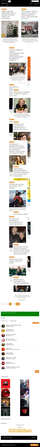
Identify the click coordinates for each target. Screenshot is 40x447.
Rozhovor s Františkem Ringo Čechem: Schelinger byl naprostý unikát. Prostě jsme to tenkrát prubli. (29, 150)
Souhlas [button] (34, 444)
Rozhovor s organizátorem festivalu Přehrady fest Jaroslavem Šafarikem (10, 172)
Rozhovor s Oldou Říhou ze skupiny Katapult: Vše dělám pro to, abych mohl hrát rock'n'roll (10, 252)
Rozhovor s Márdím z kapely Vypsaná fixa (10, 94)
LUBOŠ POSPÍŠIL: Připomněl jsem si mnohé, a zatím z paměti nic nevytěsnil (8, 14)
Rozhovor (4, 9)
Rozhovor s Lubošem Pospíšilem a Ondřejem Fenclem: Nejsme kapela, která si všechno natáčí (29, 92)
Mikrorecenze (20, 427)
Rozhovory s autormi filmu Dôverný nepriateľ (9, 284)
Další (18, 304)
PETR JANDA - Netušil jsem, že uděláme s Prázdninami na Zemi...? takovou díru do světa (29, 14)
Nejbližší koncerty (5, 320)
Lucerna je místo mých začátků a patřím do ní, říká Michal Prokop (9, 51)
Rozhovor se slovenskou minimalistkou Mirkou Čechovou (9, 126)
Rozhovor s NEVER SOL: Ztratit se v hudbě (28, 189)
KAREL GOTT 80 (26, 124)
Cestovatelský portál (20, 424)
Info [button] (14, 444)
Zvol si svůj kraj (36, 323)
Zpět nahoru (34, 437)
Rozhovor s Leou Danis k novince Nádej (28, 264)
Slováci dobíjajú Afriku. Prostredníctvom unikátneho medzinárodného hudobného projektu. (28, 56)
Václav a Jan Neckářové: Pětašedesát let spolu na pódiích (28, 224)
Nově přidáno (13, 320)
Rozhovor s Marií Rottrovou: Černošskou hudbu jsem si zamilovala (9, 218)
